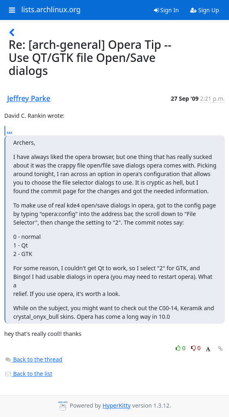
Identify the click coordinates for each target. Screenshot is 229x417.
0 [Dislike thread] (196, 348)
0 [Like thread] (181, 348)
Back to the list (28, 373)
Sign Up (204, 10)
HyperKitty (116, 405)
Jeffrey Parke (29, 98)
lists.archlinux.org (51, 10)
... (10, 130)
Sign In (166, 10)
